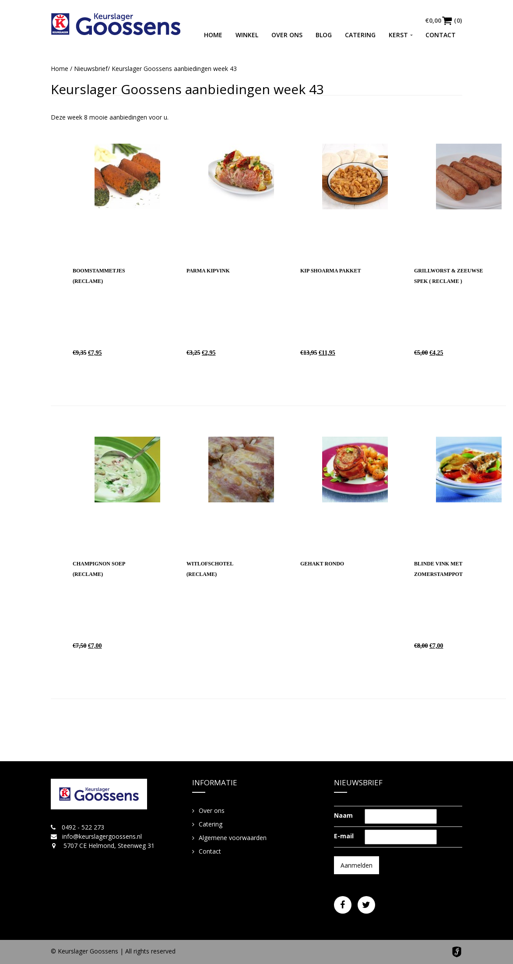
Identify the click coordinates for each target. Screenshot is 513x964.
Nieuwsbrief (91, 68)
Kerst (398, 35)
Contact (440, 35)
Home (213, 35)
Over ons (286, 35)
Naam (343, 815)
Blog (324, 35)
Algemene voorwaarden (233, 837)
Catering (360, 35)
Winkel (246, 35)
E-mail (344, 836)
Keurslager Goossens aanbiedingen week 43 (187, 89)
